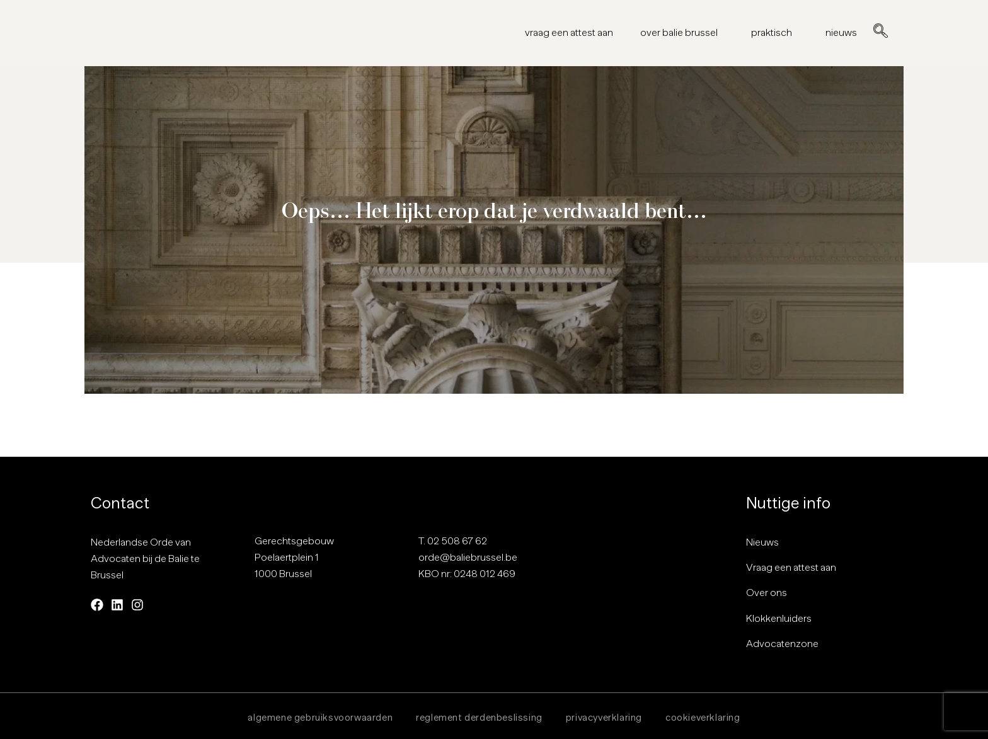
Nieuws (762, 541)
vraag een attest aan (569, 32)
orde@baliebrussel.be (467, 557)
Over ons (766, 593)
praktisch (774, 32)
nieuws (841, 32)
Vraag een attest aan (791, 567)
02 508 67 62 (457, 540)
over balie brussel (682, 32)
